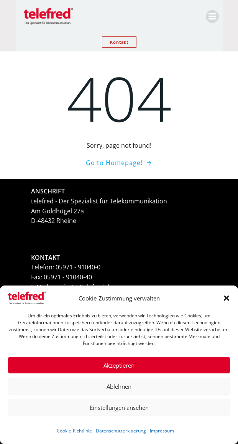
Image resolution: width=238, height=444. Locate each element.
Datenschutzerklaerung (121, 430)
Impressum (162, 430)
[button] (226, 298)
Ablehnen (119, 386)
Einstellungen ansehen (119, 407)
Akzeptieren (119, 365)
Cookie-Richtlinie (74, 430)
